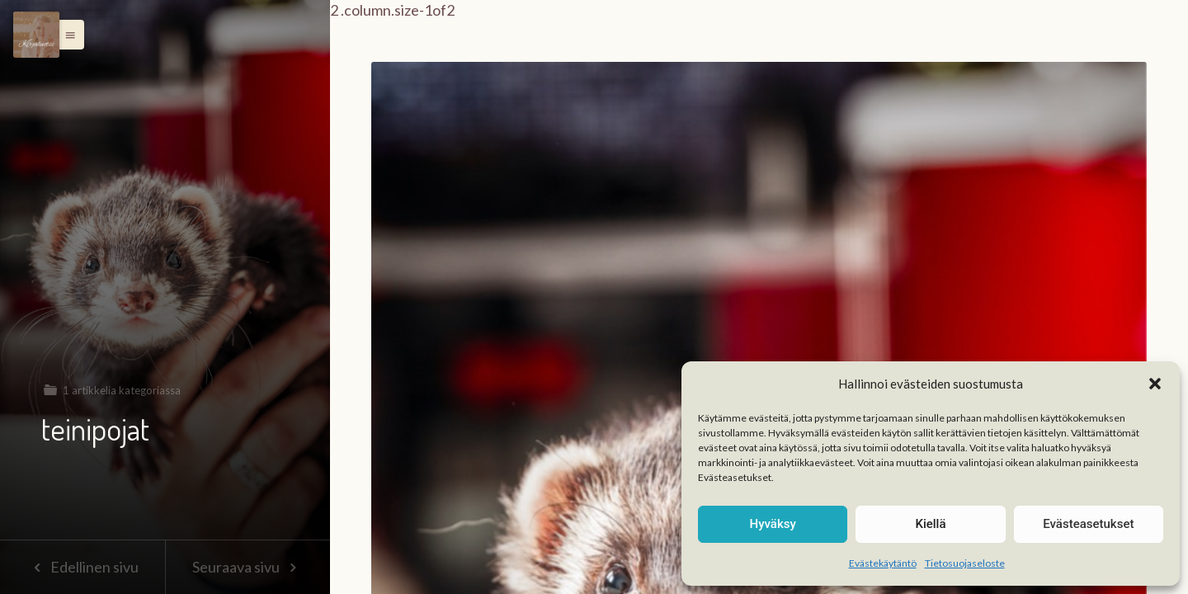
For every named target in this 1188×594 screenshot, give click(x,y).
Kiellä (930, 523)
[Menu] (36, 35)
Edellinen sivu (82, 567)
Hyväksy (773, 523)
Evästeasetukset (1088, 523)
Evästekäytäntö (883, 563)
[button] (1155, 383)
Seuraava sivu (247, 567)
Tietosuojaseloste (965, 563)
